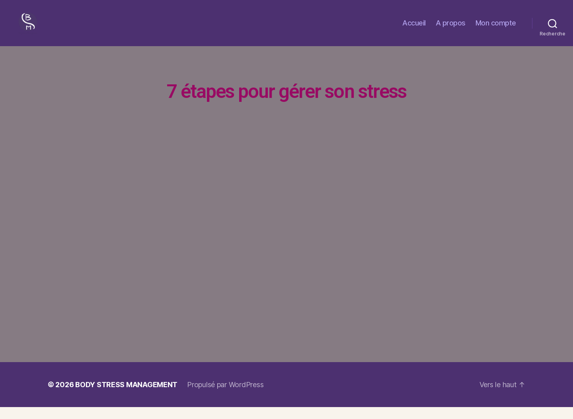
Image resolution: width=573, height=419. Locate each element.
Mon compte (496, 29)
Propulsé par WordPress (225, 396)
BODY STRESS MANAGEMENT (126, 396)
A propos (451, 29)
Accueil (414, 29)
